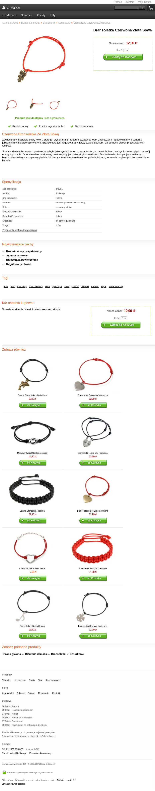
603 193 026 (17, 749)
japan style (57, 286)
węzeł (104, 286)
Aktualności (8, 693)
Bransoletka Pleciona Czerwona (93, 568)
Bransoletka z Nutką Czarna (32, 626)
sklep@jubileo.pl (18, 753)
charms (75, 286)
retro (47, 286)
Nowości (26, 15)
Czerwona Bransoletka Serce (32, 568)
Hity (52, 15)
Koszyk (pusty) (52, 680)
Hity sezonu (20, 680)
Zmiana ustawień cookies (13, 784)
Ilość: (119, 50)
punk (12, 286)
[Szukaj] (126, 8)
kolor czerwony (36, 286)
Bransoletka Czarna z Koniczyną (92, 626)
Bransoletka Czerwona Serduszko (93, 395)
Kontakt (129, 1)
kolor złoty (22, 286)
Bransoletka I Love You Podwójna (93, 453)
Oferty (41, 15)
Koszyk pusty (152, 7)
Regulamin (43, 693)
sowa (66, 286)
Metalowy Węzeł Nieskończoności (32, 453)
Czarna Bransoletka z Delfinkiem (32, 395)
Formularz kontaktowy (40, 753)
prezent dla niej (116, 286)
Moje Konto (144, 1)
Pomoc (118, 1)
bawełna (85, 286)
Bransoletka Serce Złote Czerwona (92, 511)
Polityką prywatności (66, 780)
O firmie (21, 693)
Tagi (40, 680)
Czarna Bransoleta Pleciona (32, 511)
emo (6, 286)
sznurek (95, 286)
